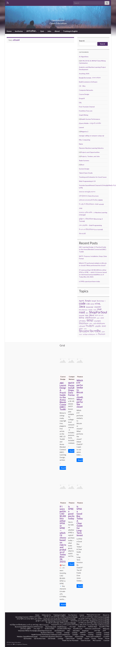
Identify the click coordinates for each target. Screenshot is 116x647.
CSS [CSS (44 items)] (88, 304)
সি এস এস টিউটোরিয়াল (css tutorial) (91, 229)
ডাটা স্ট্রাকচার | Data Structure (89, 196)
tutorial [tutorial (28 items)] (81, 315)
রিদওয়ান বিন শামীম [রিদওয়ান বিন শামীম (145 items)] (90, 331)
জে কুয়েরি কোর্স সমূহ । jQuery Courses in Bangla (93, 619)
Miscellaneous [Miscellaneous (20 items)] (83, 309)
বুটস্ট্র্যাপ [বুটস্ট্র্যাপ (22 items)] (81, 329)
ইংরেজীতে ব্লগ (77, 629)
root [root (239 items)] (82, 312)
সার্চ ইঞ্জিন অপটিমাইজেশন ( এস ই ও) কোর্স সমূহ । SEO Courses (29, 625)
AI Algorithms (83, 57)
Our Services (72, 615)
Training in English (70, 31)
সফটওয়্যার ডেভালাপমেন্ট (92, 629)
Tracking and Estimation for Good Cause (92, 177)
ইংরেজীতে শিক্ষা (104, 627)
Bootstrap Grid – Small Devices (56, 627)
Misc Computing (84, 140)
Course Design (84, 94)
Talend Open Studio (86, 173)
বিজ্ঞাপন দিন (82, 627)
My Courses (97, 640)
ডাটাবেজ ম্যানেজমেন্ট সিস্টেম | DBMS (91, 200)
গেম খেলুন (72, 627)
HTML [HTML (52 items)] (97, 304)
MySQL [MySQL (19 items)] (90, 309)
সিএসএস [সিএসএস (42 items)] (101, 334)
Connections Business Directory (51, 636)
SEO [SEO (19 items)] (87, 313)
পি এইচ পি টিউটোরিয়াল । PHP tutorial (91, 204)
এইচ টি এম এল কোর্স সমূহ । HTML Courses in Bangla (60, 617)
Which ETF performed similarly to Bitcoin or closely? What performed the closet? (80, 393)
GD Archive (27, 638)
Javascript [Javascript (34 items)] (89, 307)
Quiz (42, 31)
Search (82, 41)
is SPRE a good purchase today (89, 281)
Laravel (81, 127)
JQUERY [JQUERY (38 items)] (97, 307)
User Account (85, 640)
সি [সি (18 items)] (96, 334)
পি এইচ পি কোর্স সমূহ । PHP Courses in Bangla (61, 623)
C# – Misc (82, 86)
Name (81, 144)
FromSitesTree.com (85, 111)
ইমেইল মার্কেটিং (49, 629)
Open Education (58, 20)
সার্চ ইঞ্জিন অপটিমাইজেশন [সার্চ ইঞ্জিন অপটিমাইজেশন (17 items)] (89, 334)
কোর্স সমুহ (97, 631)
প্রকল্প (80, 208)
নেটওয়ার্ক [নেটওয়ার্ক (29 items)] (82, 326)
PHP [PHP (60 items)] (99, 309)
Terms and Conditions (93, 636)
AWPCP (83, 632)
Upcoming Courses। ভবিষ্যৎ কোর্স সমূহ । (28, 617)
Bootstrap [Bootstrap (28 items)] (100, 301)
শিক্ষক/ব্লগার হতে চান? (93, 615)
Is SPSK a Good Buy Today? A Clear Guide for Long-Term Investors (80, 520)
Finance (80, 377)
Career (82, 615)
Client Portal (70, 638)
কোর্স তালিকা (31, 31)
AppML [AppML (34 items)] (81, 301)
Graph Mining (83, 115)
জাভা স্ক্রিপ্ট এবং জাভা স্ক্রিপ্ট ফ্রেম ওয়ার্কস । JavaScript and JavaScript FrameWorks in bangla (46, 619)
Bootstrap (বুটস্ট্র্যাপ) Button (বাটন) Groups (29, 627)
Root (82, 165)
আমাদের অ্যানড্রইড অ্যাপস (87, 192)
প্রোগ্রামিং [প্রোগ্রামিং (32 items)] (98, 326)
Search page (79, 636)
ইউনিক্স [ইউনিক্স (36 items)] (81, 318)
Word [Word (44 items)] (91, 315)
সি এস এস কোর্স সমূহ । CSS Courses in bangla (94, 617)
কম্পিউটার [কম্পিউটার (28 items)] (82, 321)
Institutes (19, 31)
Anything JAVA (84, 74)
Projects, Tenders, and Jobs (90, 156)
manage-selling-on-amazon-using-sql (91, 136)
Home (9, 31)
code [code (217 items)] (82, 303)
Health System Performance (90, 119)
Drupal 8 (82, 98)
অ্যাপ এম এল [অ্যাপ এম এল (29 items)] (99, 315)
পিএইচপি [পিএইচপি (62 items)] (90, 326)
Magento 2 (84, 131)
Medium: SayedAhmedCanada (27, 636)
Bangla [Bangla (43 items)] (88, 301)
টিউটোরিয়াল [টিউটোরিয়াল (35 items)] (83, 323)
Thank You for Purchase (70, 640)
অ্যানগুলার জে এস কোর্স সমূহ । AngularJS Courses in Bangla (90, 621)
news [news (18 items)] (94, 309)
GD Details (51, 638)
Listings (59, 632)
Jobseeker (76, 631)
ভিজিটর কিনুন (92, 627)
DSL (80, 102)
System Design (84, 169)
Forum (87, 638)
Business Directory (47, 632)
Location (106, 636)
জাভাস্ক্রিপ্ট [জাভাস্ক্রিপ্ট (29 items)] (97, 321)
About (57, 31)
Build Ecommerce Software (88, 82)
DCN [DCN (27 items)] (92, 304)
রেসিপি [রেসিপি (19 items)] (103, 332)
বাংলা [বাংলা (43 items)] (104, 326)
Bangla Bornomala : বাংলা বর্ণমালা (90, 78)
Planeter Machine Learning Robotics (91, 148)
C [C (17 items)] (105, 301)
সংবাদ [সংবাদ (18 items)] (80, 334)
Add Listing (68, 636)
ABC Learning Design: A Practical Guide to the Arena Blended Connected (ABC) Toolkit (92, 249)
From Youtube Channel (87, 107)
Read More (63, 468)
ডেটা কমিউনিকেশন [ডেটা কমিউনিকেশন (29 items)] (99, 323)
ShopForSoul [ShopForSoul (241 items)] (98, 312)
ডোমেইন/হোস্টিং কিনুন (64, 629)
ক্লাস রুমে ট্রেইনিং (25, 629)
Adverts (91, 632)
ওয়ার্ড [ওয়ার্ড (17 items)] (98, 318)
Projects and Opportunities (90, 152)
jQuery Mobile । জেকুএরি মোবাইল (90, 123)
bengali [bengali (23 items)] (94, 301)
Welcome (106, 629)
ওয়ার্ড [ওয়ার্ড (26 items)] (102, 318)
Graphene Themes (21, 644)
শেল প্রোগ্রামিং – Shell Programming (90, 225)
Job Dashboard (59, 631)
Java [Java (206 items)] (82, 306)
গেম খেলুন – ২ (37, 629)
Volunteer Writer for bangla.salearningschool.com (35, 631)
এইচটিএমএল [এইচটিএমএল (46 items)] (90, 318)
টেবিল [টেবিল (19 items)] (90, 323)
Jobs (49, 31)
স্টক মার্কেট (82, 234)
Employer (85, 631)
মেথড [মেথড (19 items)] (85, 328)
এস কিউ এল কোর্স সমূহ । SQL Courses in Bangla (93, 623)
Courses (106, 640)
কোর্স (104, 631)
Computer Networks (86, 90)
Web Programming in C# (87, 181)
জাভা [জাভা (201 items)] (90, 320)
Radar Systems (84, 160)
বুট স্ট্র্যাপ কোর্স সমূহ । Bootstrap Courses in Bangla (52, 621)
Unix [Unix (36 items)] (86, 315)
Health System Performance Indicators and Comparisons (50, 634)
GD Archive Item (39, 638)
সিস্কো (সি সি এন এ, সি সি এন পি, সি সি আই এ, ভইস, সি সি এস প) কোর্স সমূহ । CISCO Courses (80, 625)
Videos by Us (46, 615)
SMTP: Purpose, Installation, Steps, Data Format (71, 389)
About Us (106, 615)
